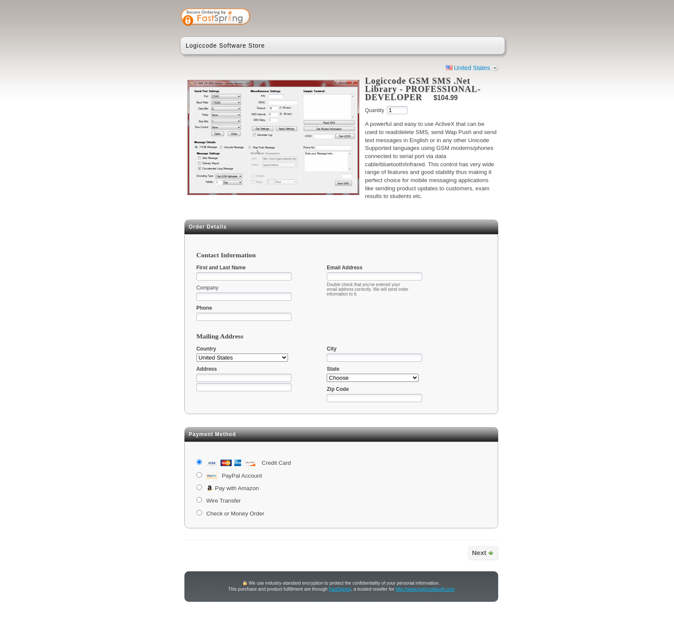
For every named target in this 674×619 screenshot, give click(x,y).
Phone (204, 308)
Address (206, 369)
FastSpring (340, 589)
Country (206, 349)
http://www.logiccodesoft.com (424, 589)
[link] (464, 18)
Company (207, 288)
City (332, 349)
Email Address (344, 268)
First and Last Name (221, 268)
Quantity (374, 110)
